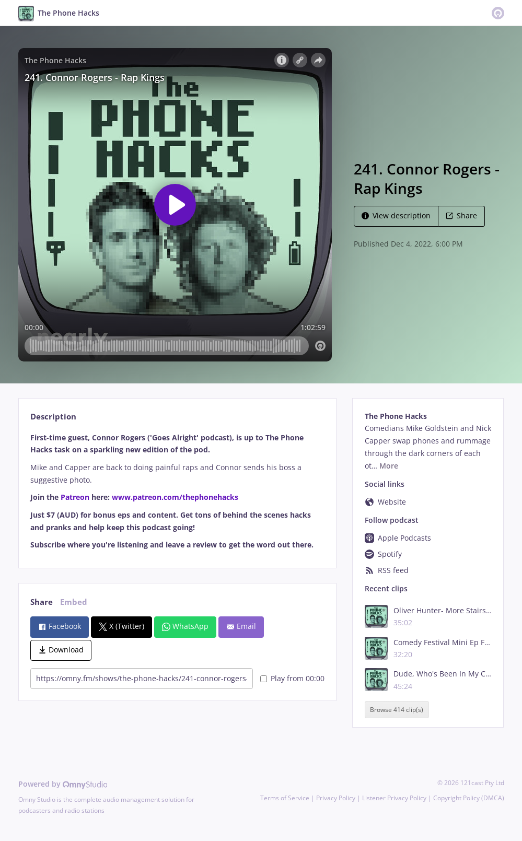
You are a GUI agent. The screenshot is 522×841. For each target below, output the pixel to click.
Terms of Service (284, 797)
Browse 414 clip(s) (396, 709)
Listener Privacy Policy (394, 797)
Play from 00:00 (292, 678)
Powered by (63, 784)
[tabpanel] (177, 491)
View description (396, 215)
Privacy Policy (335, 797)
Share (461, 215)
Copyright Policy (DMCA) (468, 797)
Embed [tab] (73, 602)
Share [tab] (41, 602)
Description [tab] (53, 416)
